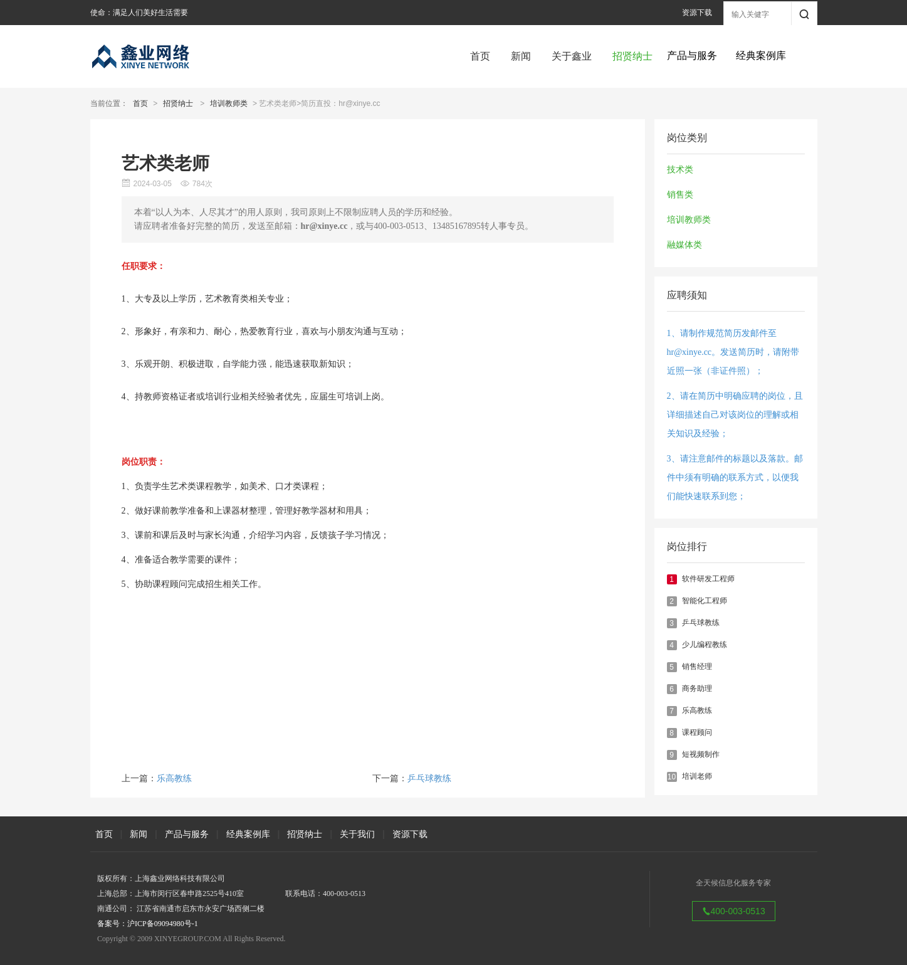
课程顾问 (697, 732)
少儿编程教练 (704, 644)
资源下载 (697, 12)
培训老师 (697, 776)
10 (672, 777)
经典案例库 (248, 834)
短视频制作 (701, 754)
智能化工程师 (704, 600)
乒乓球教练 (701, 622)
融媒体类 (684, 245)
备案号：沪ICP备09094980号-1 (147, 923)
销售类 (680, 194)
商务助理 (697, 688)
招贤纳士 (632, 56)
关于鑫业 (572, 56)
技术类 (680, 169)
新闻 (521, 56)
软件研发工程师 (708, 578)
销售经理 (697, 666)
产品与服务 (187, 834)
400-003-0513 (733, 911)
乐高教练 (697, 710)
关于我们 (357, 834)
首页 (480, 56)
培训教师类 (229, 103)
